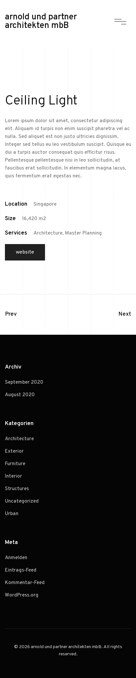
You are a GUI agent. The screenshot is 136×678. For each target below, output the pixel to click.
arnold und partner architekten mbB (41, 21)
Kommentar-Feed (25, 583)
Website (25, 252)
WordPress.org (21, 595)
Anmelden (16, 558)
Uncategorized (22, 501)
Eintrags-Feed (20, 570)
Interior (13, 476)
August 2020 (20, 395)
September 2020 (24, 382)
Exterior (14, 451)
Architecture (19, 439)
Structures (17, 489)
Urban (11, 514)
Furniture (15, 464)
